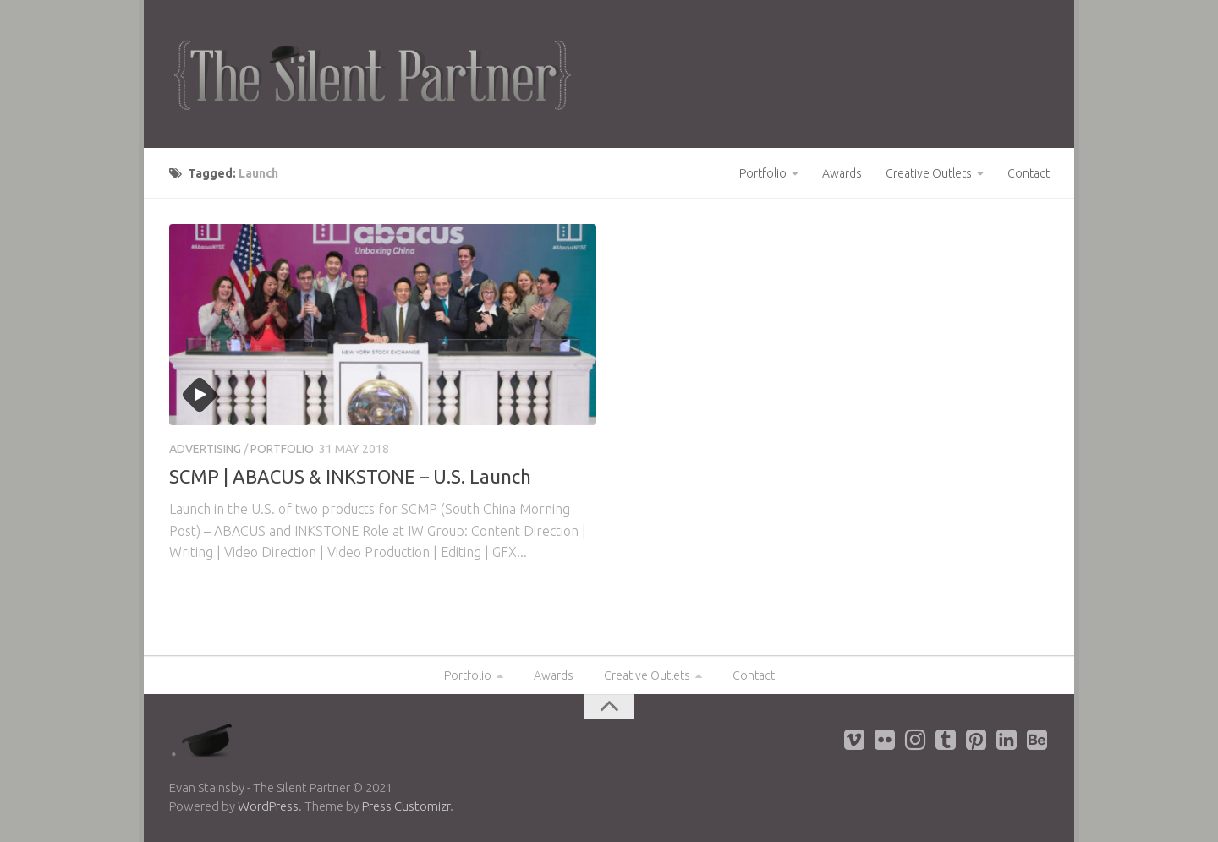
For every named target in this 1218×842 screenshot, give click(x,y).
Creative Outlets (929, 173)
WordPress (268, 806)
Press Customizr (406, 806)
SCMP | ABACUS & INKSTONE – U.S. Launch (350, 476)
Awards (842, 173)
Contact (1028, 173)
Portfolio (763, 173)
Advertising (205, 449)
